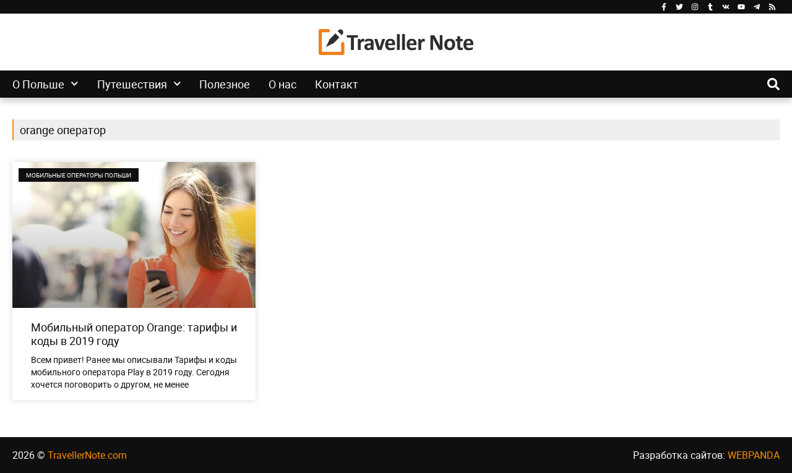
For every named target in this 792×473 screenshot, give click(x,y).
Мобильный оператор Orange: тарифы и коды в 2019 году (134, 334)
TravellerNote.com (87, 455)
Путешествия (139, 84)
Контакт (336, 84)
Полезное (224, 84)
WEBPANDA (754, 455)
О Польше (45, 84)
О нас (282, 84)
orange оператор (63, 129)
